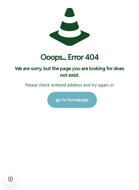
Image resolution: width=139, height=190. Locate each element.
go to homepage (72, 100)
